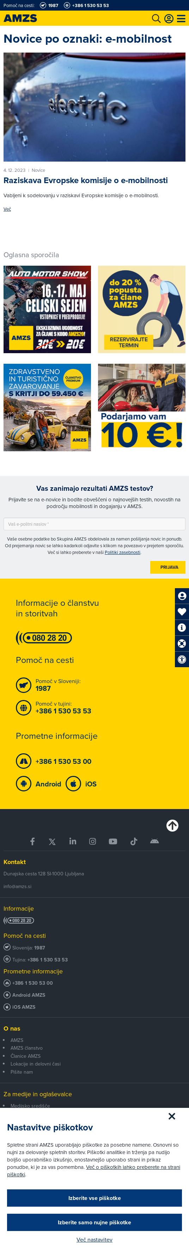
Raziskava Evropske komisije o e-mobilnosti (86, 180)
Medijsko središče (30, 1105)
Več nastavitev (94, 1239)
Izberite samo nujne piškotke (94, 1222)
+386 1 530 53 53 (48, 960)
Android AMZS (28, 995)
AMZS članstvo (27, 1047)
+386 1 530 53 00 (32, 983)
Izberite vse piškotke (94, 1198)
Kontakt (15, 862)
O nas (12, 1028)
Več (7, 209)
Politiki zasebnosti (122, 552)
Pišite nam (22, 1071)
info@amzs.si (17, 886)
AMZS (17, 1040)
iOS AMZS (23, 1007)
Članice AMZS (26, 1056)
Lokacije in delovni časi (36, 1063)
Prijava (169, 567)
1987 (39, 948)
